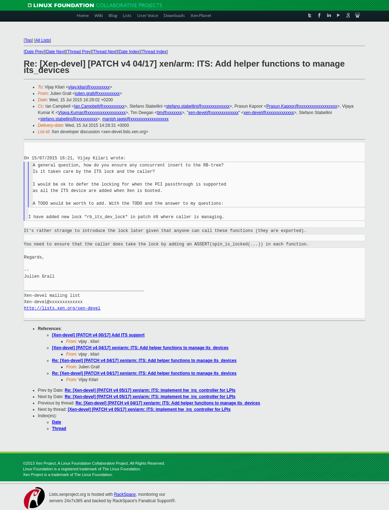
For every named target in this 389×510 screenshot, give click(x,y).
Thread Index (154, 51)
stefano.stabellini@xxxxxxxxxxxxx (198, 106)
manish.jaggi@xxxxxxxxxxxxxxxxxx (135, 119)
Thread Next (104, 51)
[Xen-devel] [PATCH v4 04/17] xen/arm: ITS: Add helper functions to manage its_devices (140, 347)
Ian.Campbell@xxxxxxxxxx (99, 106)
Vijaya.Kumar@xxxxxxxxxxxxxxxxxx (92, 112)
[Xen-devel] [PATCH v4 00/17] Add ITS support (98, 335)
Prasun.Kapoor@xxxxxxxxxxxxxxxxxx (301, 106)
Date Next (55, 51)
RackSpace (124, 494)
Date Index (129, 51)
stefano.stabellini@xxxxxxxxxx (69, 119)
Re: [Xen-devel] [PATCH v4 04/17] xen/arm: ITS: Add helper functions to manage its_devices (144, 360)
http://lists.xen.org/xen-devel (62, 308)
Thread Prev (79, 51)
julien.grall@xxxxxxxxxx (97, 93)
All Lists (42, 40)
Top (28, 40)
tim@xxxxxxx (169, 112)
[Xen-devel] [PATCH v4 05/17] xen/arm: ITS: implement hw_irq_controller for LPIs (149, 409)
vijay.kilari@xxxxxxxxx (89, 87)
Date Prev (34, 51)
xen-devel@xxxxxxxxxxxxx (213, 112)
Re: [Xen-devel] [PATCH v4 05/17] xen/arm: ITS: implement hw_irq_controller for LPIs (150, 390)
